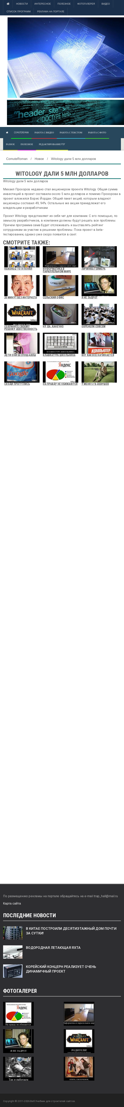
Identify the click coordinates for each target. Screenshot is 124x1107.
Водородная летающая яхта (53, 948)
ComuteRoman (21, 132)
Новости (22, 4)
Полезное (64, 4)
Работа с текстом (71, 132)
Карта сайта (12, 903)
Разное (10, 144)
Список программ (19, 11)
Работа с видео (44, 132)
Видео (106, 4)
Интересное (42, 4)
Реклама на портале (50, 11)
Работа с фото (97, 132)
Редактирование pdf (52, 144)
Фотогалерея (86, 4)
